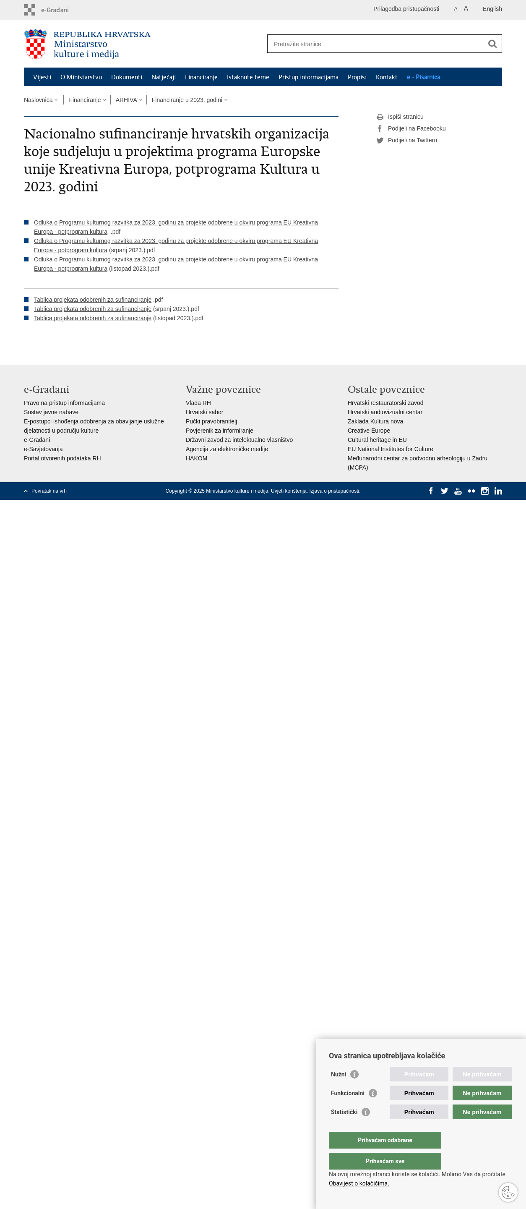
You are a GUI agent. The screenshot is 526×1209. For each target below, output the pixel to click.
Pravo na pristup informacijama (64, 403)
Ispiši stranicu (400, 117)
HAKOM (196, 458)
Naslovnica (38, 100)
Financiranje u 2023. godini (187, 100)
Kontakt (387, 77)
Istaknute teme (248, 77)
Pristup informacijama (309, 77)
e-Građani (37, 439)
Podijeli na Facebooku (411, 129)
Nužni (338, 1091)
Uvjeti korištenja (289, 491)
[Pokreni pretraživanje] (492, 43)
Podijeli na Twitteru (406, 140)
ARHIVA (126, 100)
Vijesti (42, 77)
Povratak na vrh (49, 491)
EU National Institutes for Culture (390, 449)
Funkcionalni (348, 1110)
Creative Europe (369, 430)
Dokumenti (126, 77)
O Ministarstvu (81, 77)
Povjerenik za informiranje (219, 430)
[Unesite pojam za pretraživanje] (376, 44)
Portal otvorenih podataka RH (62, 458)
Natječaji (163, 77)
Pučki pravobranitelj (211, 421)
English (492, 8)
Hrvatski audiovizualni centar (385, 412)
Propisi (357, 77)
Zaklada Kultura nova (375, 421)
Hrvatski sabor (204, 412)
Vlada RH (198, 403)
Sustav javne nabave (51, 412)
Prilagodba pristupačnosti (406, 8)
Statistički (344, 1128)
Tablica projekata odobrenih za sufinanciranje (92, 299)
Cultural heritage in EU (377, 439)
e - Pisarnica (423, 77)
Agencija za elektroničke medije (227, 449)
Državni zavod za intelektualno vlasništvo (239, 439)
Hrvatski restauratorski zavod (386, 403)
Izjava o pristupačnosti (334, 491)
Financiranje (201, 77)
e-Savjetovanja (43, 449)
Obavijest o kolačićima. (359, 1183)
